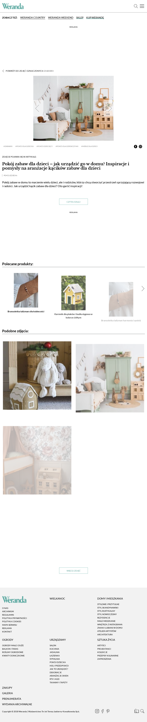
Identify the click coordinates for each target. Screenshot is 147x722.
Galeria (7, 693)
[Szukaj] (135, 6)
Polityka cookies (11, 621)
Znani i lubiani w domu (109, 628)
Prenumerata (11, 698)
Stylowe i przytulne (108, 604)
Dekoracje (56, 672)
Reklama (7, 628)
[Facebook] (103, 711)
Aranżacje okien (59, 675)
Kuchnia (54, 649)
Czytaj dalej (73, 202)
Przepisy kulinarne (107, 655)
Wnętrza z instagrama (109, 624)
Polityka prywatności (14, 618)
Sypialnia (55, 659)
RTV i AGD (54, 679)
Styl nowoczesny (107, 614)
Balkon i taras (10, 649)
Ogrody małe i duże (13, 645)
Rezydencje (103, 617)
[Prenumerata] (137, 711)
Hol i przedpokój (59, 665)
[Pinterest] (108, 711)
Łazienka (55, 655)
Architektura (105, 634)
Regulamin (8, 615)
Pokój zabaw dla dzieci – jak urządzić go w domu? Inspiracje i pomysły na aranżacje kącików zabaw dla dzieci (65, 166)
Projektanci (104, 649)
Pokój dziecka (10, 175)
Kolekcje (102, 652)
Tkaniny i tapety (58, 682)
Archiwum (8, 611)
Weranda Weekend (60, 17)
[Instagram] (97, 711)
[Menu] (142, 6)
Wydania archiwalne (17, 704)
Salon (53, 645)
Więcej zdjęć (74, 571)
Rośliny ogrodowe (12, 652)
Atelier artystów (106, 631)
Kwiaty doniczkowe (13, 655)
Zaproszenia (104, 659)
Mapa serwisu (9, 625)
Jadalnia (55, 652)
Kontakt (7, 631)
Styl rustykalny (106, 611)
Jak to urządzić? (59, 669)
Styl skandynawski (107, 607)
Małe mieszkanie (106, 621)
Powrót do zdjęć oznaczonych (30, 71)
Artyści (101, 645)
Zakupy (7, 687)
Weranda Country (32, 17)
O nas (5, 608)
